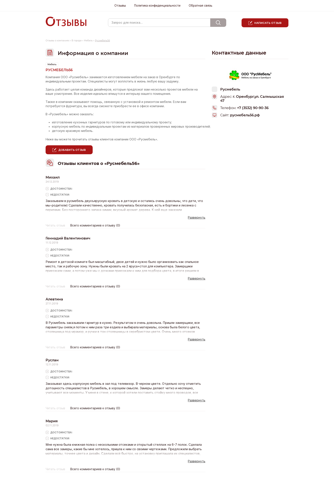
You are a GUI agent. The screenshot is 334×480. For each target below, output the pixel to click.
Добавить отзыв (72, 149)
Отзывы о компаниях (57, 40)
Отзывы (120, 5)
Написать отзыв (268, 23)
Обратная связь (200, 5)
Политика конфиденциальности (157, 5)
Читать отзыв (55, 225)
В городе (77, 40)
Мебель (88, 40)
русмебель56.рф (245, 115)
